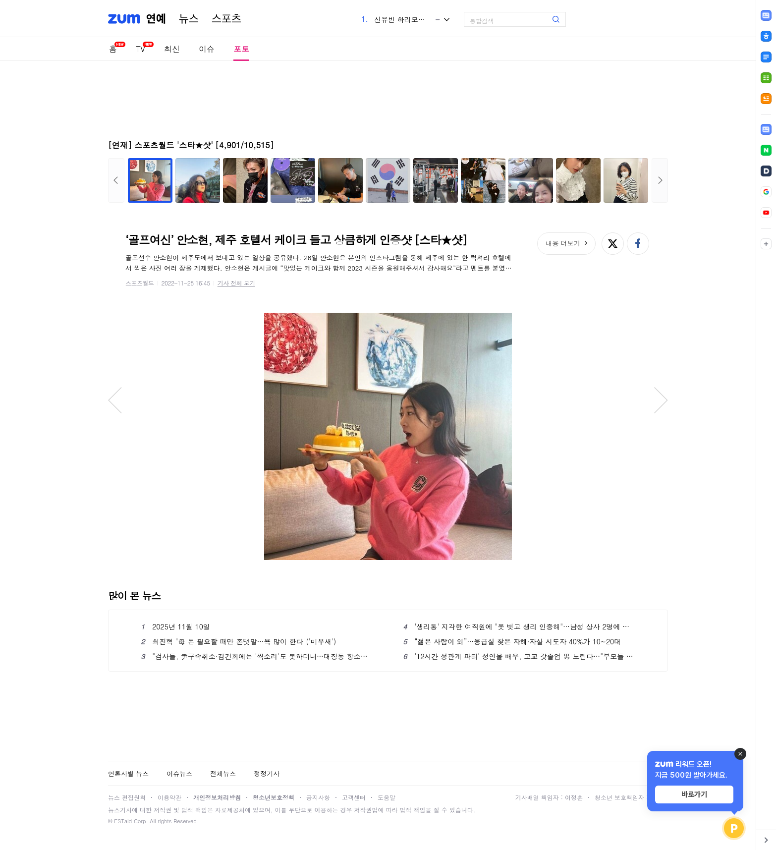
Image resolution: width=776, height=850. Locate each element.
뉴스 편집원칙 (127, 797)
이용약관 (169, 797)
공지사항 (318, 797)
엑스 (613, 243)
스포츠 (226, 18)
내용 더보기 (563, 243)
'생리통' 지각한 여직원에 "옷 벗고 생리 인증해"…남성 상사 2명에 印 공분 (519, 626)
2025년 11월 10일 (175, 626)
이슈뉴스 (179, 773)
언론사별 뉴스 (128, 773)
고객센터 (354, 797)
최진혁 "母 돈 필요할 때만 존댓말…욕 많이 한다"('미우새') (238, 641)
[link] (766, 129)
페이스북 (638, 243)
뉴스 (189, 18)
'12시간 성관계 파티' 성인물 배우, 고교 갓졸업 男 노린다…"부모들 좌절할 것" (519, 656)
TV (140, 49)
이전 (116, 180)
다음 (660, 180)
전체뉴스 (223, 773)
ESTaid (123, 821)
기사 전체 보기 (236, 283)
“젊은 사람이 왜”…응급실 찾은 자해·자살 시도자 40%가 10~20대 (512, 641)
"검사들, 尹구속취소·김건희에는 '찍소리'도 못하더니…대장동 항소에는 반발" (257, 656)
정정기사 (266, 773)
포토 (241, 49)
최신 (172, 49)
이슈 (207, 49)
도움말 (386, 797)
